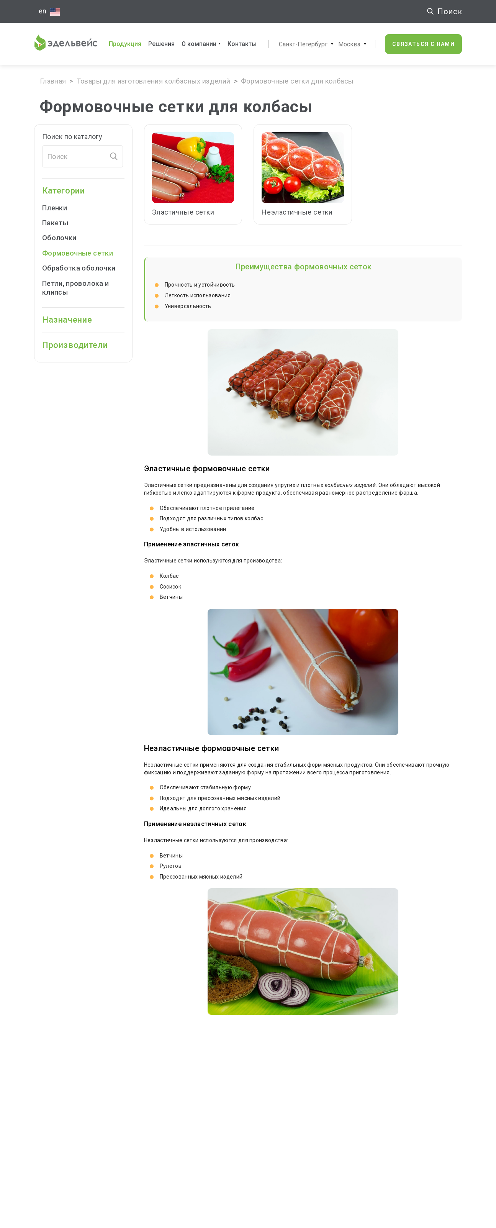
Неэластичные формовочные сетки (211, 748)
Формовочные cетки (77, 253)
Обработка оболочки (78, 268)
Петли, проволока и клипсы (75, 287)
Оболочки (64, 238)
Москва (349, 44)
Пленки (59, 208)
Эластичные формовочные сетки (207, 468)
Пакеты (60, 223)
